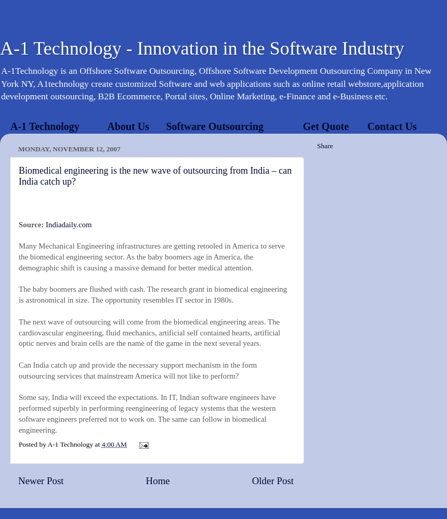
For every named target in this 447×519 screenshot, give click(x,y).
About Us (128, 126)
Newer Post (41, 480)
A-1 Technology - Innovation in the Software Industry (202, 48)
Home (158, 480)
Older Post (273, 480)
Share (325, 146)
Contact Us (392, 126)
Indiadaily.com (68, 224)
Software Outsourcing (215, 126)
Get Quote (326, 126)
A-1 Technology (45, 126)
